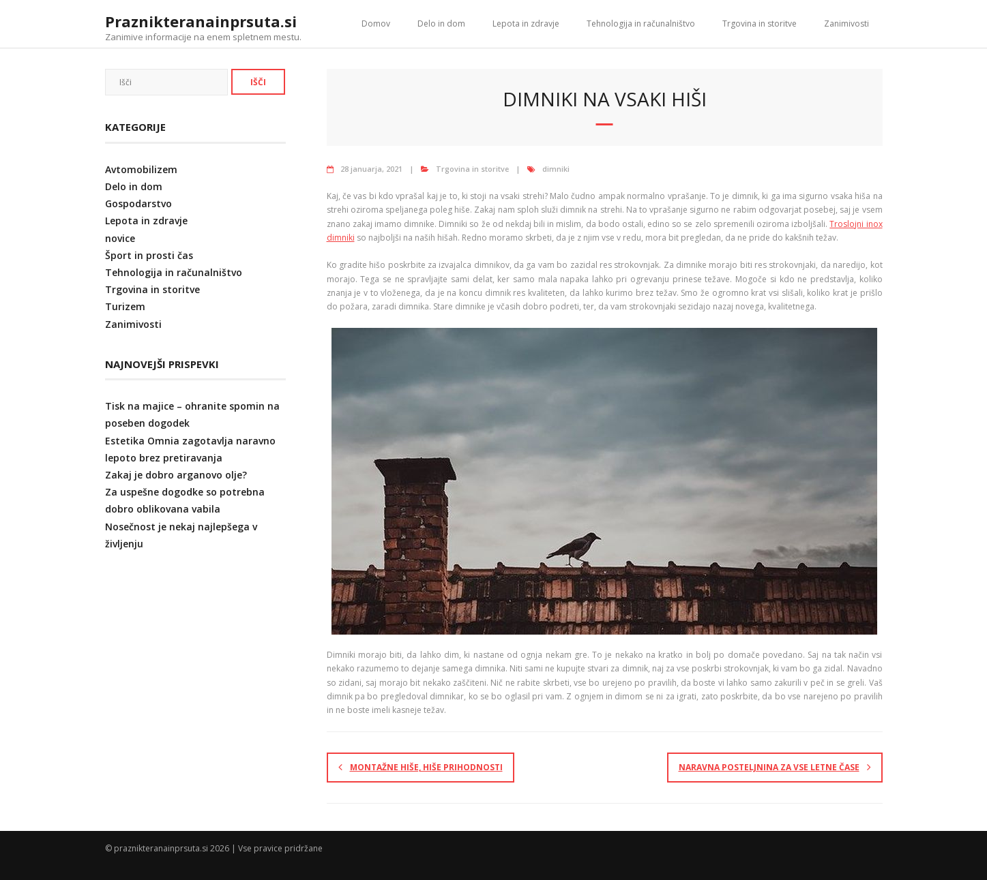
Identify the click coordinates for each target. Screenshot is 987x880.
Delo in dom (441, 23)
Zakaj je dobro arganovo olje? (176, 474)
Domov (376, 23)
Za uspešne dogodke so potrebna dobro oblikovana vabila (185, 500)
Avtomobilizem (141, 169)
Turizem (125, 306)
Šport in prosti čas (149, 255)
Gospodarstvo (138, 203)
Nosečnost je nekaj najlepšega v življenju (181, 535)
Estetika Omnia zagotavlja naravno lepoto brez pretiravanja (190, 449)
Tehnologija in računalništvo (641, 23)
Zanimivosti (846, 23)
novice (120, 238)
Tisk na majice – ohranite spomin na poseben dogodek (192, 414)
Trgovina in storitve (759, 23)
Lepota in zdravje (525, 23)
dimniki (556, 169)
